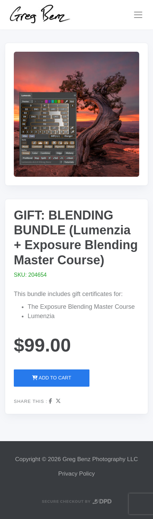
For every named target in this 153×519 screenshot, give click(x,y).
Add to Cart (51, 377)
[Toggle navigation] (138, 14)
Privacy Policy (76, 473)
